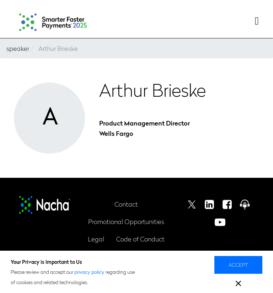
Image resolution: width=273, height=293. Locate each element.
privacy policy (89, 271)
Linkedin (209, 204)
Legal (96, 239)
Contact (126, 204)
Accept (238, 264)
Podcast (245, 204)
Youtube (220, 222)
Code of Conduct (140, 239)
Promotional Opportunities (126, 221)
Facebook (227, 204)
